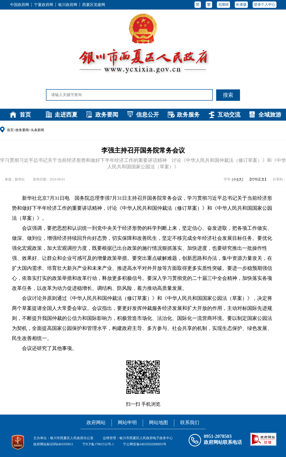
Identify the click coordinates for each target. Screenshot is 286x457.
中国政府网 (19, 5)
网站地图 (158, 422)
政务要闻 (106, 115)
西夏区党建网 (93, 5)
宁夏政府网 (43, 5)
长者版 (241, 4)
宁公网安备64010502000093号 (144, 444)
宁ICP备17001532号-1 (98, 444)
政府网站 (96, 422)
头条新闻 (37, 130)
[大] (240, 179)
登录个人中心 (264, 4)
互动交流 (229, 115)
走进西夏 (66, 115)
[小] (234, 179)
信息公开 (147, 115)
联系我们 (189, 422)
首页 (25, 115)
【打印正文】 (258, 179)
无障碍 (223, 4)
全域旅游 (269, 115)
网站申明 (127, 422)
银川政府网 (67, 5)
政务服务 (188, 115)
